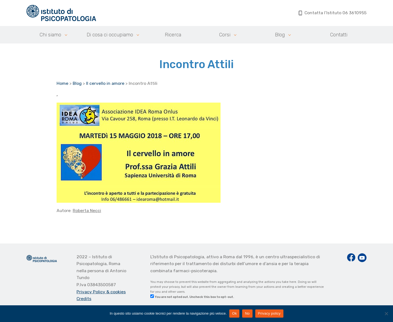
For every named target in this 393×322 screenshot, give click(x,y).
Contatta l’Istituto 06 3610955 (333, 12)
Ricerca (173, 35)
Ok (234, 313)
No (247, 313)
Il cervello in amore (105, 83)
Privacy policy (269, 313)
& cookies (116, 291)
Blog (280, 35)
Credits (84, 298)
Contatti (338, 35)
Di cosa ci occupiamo (110, 35)
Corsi (224, 35)
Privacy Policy (91, 291)
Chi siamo (50, 35)
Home (62, 83)
